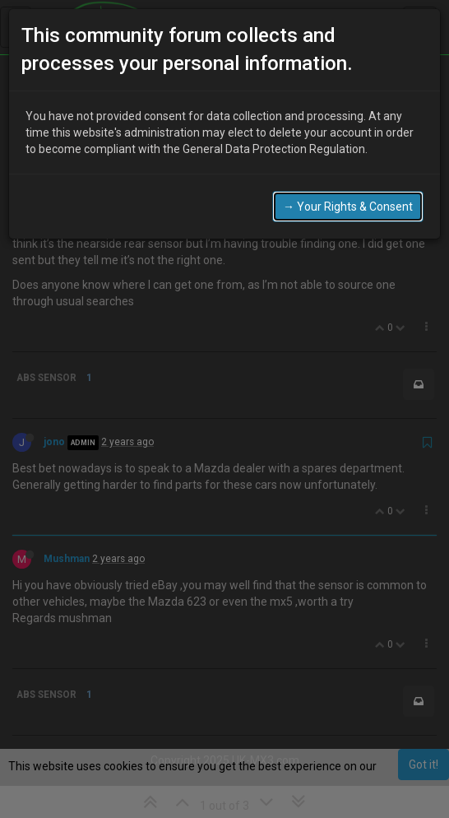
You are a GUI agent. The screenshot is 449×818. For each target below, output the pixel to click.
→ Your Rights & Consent (348, 206)
